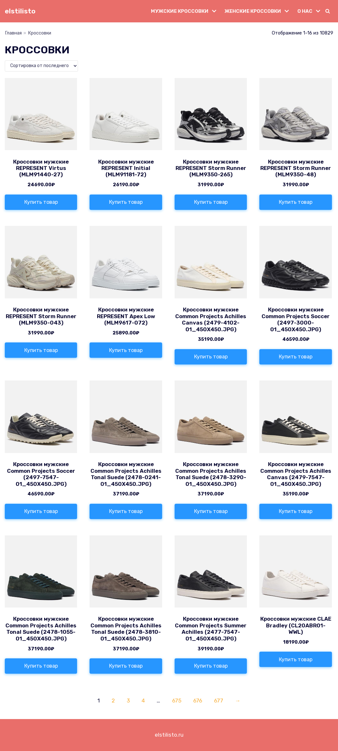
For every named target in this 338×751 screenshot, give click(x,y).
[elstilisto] (20, 11)
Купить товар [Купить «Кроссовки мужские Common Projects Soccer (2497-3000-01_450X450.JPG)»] (295, 357)
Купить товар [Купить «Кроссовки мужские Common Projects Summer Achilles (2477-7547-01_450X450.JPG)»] (211, 666)
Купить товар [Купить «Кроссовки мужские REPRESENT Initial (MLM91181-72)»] (126, 202)
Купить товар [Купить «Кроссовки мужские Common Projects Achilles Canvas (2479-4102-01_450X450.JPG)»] (211, 357)
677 (218, 700)
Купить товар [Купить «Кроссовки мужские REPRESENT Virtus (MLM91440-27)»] (41, 202)
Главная (13, 33)
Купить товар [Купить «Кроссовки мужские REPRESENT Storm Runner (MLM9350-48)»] (295, 202)
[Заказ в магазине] (41, 66)
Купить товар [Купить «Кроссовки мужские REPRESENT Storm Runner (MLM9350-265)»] (211, 202)
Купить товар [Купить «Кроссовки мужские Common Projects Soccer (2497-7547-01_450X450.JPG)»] (41, 511)
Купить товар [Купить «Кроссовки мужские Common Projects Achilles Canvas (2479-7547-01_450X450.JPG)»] (295, 511)
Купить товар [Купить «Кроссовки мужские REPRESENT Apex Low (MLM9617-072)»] (126, 350)
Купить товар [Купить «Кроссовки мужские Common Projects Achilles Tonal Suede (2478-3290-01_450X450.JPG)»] (211, 511)
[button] (327, 11)
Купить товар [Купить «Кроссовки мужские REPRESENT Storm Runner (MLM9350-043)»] (41, 350)
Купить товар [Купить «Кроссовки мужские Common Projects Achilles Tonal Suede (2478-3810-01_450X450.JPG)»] (126, 666)
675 (176, 700)
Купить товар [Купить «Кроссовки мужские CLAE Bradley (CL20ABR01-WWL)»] (295, 659)
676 (197, 700)
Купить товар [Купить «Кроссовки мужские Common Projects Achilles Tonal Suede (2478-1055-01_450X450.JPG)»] (41, 666)
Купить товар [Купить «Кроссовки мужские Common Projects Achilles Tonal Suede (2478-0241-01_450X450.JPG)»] (126, 511)
